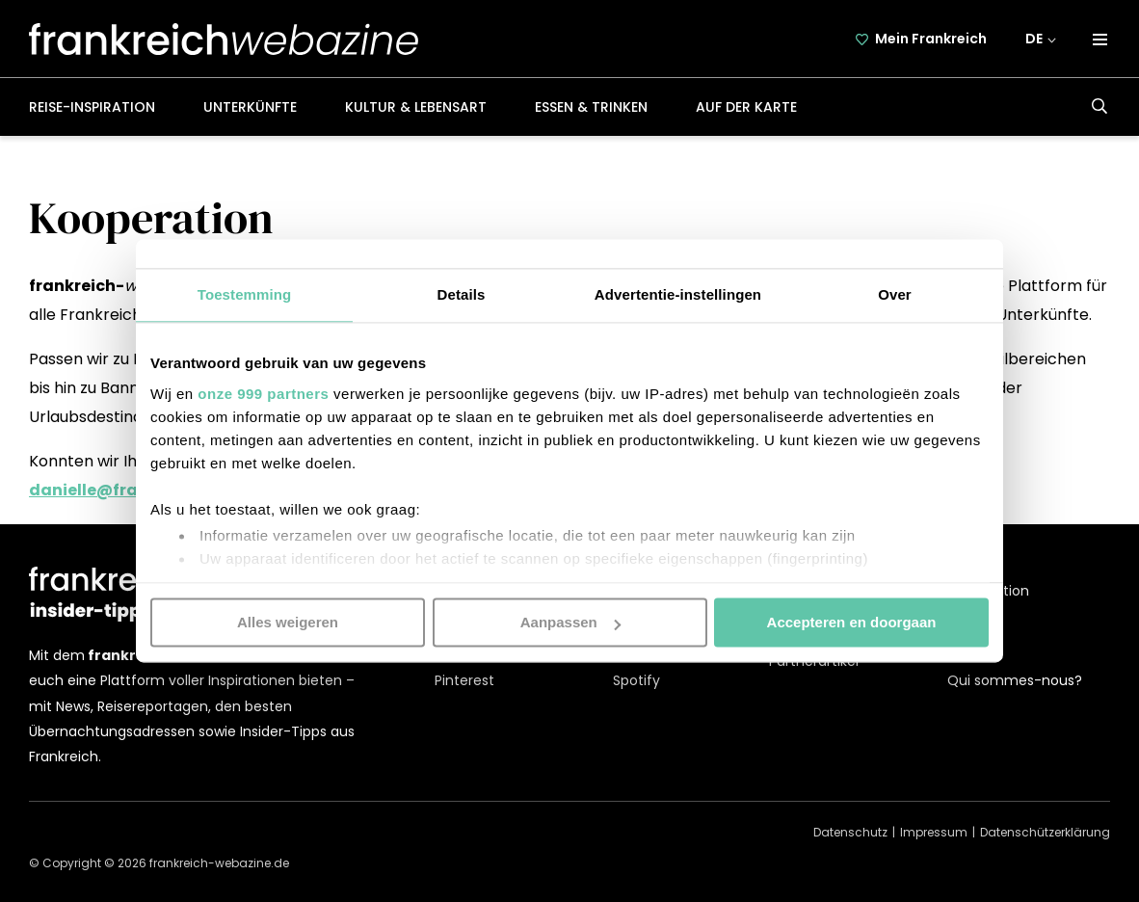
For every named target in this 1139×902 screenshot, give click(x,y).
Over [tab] (895, 294)
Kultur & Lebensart (416, 107)
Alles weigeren (287, 622)
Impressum (933, 832)
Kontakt (973, 635)
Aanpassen (570, 622)
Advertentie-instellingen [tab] (678, 294)
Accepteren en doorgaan (852, 622)
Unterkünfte (250, 107)
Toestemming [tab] (245, 294)
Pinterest (464, 680)
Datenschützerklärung (1045, 832)
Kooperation (988, 590)
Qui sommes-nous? (1014, 680)
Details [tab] (461, 294)
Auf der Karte (746, 107)
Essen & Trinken (591, 107)
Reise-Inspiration (92, 107)
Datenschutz (850, 832)
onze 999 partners (263, 393)
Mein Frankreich (931, 38)
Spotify (636, 680)
